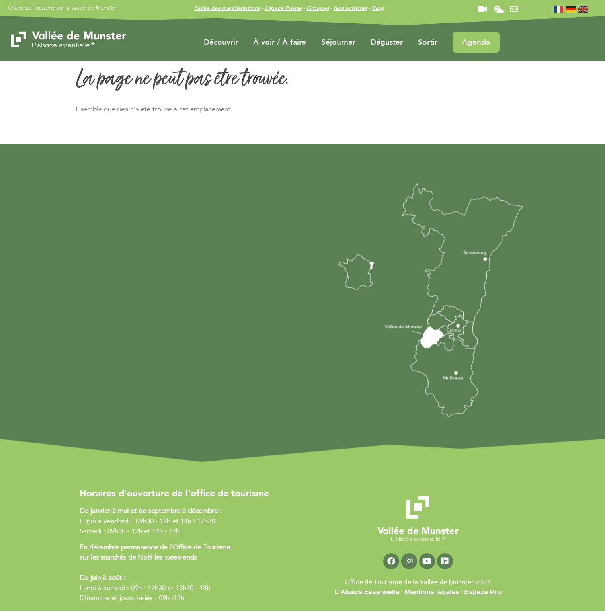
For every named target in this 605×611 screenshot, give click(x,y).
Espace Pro (483, 592)
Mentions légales (432, 592)
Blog (378, 8)
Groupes (317, 8)
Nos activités (350, 8)
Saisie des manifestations (227, 8)
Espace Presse (283, 8)
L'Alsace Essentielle (367, 592)
